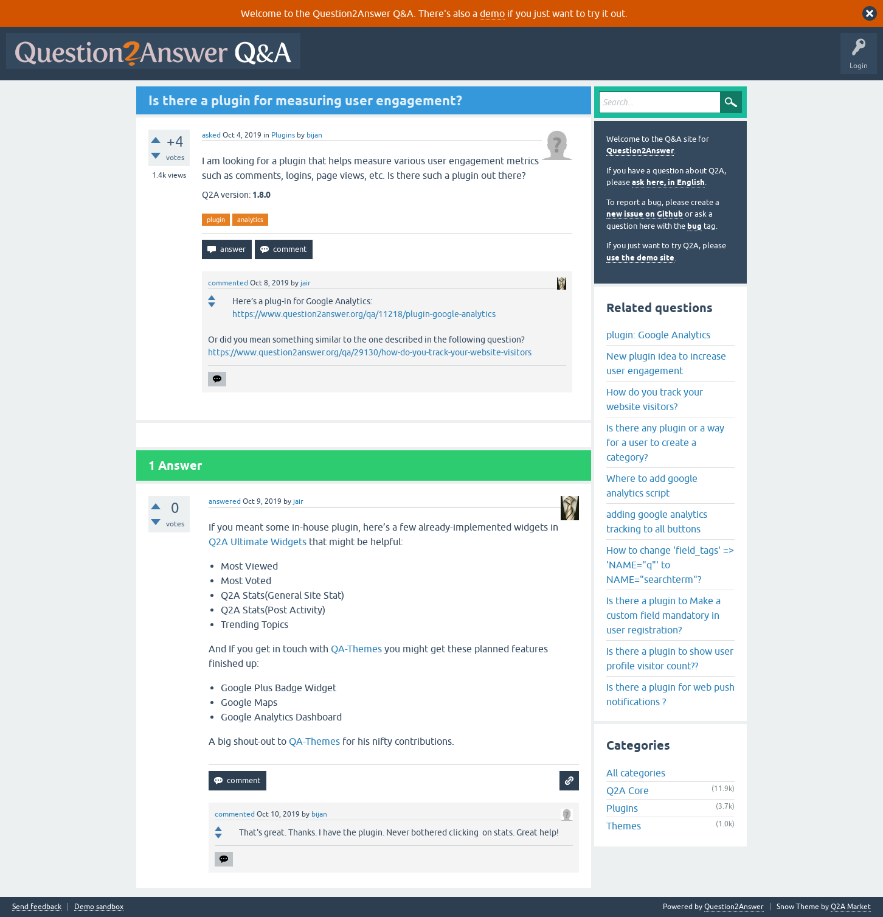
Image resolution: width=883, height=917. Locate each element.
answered (225, 501)
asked (211, 135)
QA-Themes (356, 648)
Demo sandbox (98, 907)
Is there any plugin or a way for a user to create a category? (665, 442)
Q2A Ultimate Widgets (257, 541)
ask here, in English (668, 182)
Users (549, 60)
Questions (376, 60)
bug (694, 226)
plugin (216, 219)
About (681, 60)
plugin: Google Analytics (658, 334)
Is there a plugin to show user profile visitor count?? (669, 658)
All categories (635, 772)
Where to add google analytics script (652, 485)
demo (492, 13)
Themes (623, 825)
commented (228, 283)
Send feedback (36, 907)
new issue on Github (644, 213)
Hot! (418, 60)
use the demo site (640, 257)
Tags (511, 60)
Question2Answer (640, 150)
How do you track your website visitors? (654, 399)
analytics (250, 219)
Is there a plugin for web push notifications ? (670, 694)
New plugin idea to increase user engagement (666, 363)
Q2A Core (627, 790)
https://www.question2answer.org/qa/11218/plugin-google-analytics (364, 314)
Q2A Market (851, 906)
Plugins (283, 135)
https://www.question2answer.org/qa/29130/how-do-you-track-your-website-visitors (370, 352)
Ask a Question (600, 60)
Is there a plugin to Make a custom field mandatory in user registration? (663, 615)
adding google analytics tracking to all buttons (656, 521)
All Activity (327, 60)
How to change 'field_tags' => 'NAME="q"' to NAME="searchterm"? (670, 565)
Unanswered (465, 60)
